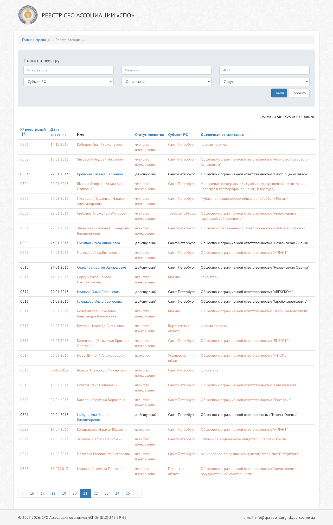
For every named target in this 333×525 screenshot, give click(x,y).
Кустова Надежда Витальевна (101, 325)
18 (53, 493)
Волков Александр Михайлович (102, 370)
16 (32, 493)
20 (75, 493)
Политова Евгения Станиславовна (103, 453)
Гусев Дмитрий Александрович (101, 355)
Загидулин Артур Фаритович (99, 439)
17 (43, 493)
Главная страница (36, 39)
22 (96, 493)
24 (117, 493)
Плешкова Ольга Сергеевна (99, 301)
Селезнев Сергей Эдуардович (101, 267)
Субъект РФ (178, 134)
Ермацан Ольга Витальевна (98, 243)
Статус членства (149, 134)
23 (107, 493)
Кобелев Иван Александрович (101, 144)
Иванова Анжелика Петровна (100, 468)
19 (64, 493)
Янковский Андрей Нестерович (101, 159)
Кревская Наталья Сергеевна (100, 174)
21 (85, 493)
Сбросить (299, 93)
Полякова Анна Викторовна (98, 252)
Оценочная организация (222, 134)
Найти (279, 93)
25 (128, 493)
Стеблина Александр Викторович (103, 213)
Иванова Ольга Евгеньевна (98, 291)
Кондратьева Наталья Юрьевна (101, 429)
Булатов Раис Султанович (97, 385)
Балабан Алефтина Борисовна (101, 399)
